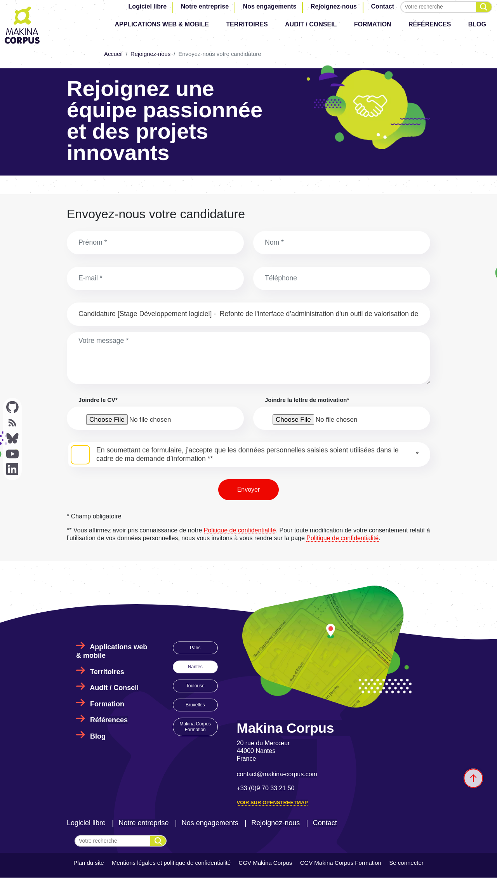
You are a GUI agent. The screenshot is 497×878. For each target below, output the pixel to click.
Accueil (113, 54)
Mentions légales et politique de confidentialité (171, 862)
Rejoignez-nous (334, 6)
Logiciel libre (147, 6)
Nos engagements (270, 6)
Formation (372, 24)
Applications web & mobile (162, 24)
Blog (477, 24)
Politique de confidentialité (240, 530)
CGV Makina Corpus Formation (340, 862)
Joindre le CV (98, 400)
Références (429, 24)
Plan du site (88, 862)
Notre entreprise (205, 6)
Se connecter (406, 862)
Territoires (247, 24)
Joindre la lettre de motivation (307, 400)
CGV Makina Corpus (265, 862)
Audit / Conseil (311, 24)
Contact (382, 6)
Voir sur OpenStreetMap (272, 802)
